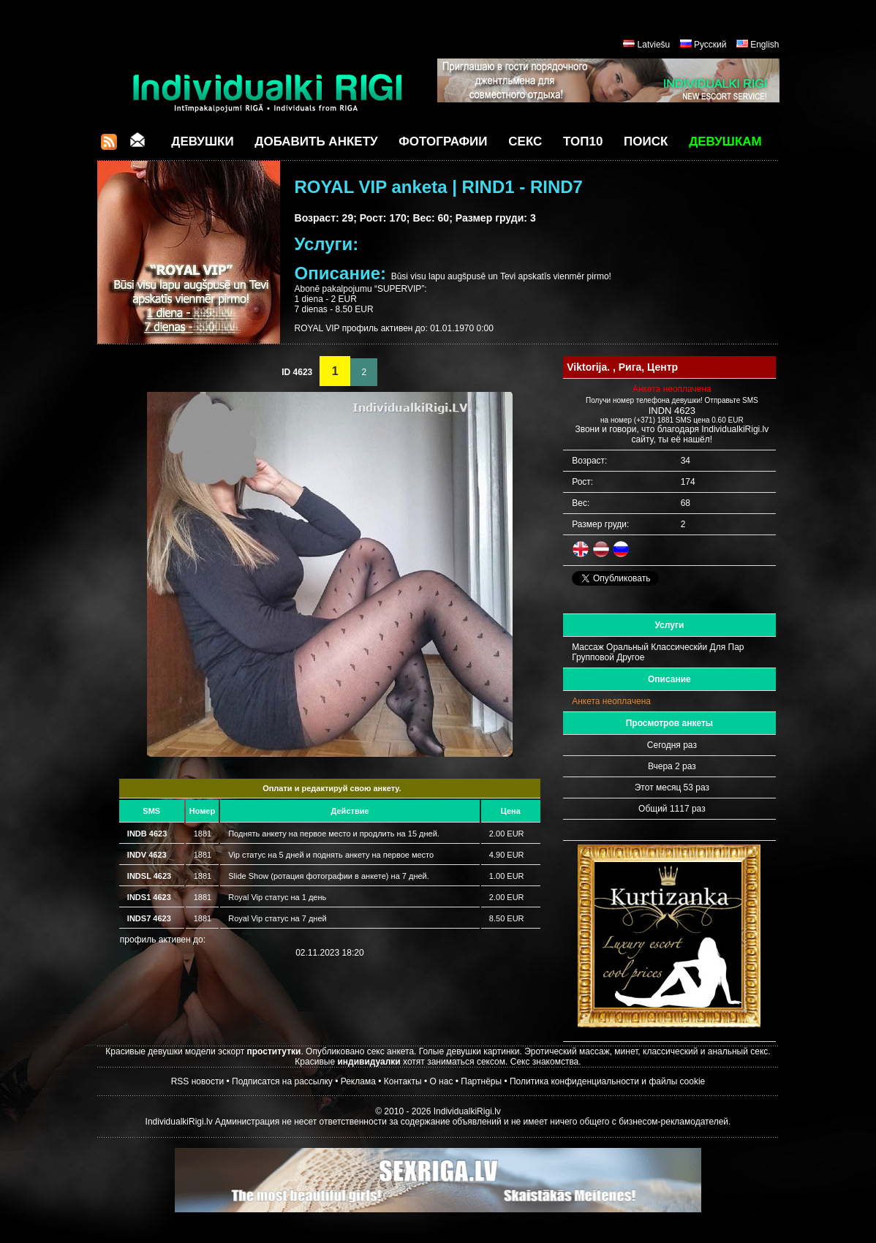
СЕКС (525, 141)
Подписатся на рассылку (282, 1081)
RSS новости (197, 1081)
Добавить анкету (315, 141)
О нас (441, 1081)
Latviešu (654, 44)
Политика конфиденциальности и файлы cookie (607, 1081)
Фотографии (443, 141)
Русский (710, 44)
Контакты (403, 1081)
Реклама (358, 1081)
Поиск (646, 141)
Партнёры (481, 1081)
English (764, 44)
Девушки (202, 141)
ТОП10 (583, 141)
